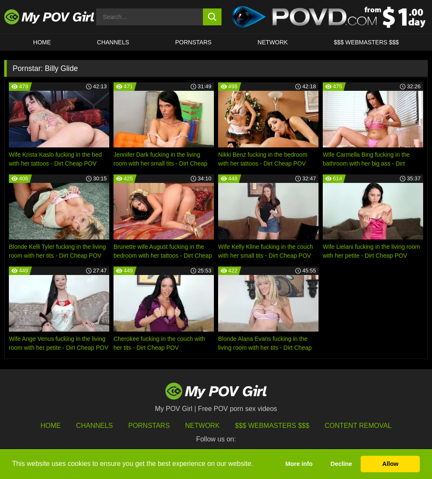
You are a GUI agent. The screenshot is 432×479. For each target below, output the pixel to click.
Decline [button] (341, 463)
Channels (94, 425)
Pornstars (193, 42)
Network (273, 42)
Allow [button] (390, 463)
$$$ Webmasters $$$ (272, 425)
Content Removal (358, 425)
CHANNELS (113, 42)
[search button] (212, 16)
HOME (42, 42)
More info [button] (299, 463)
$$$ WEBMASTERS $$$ (366, 42)
